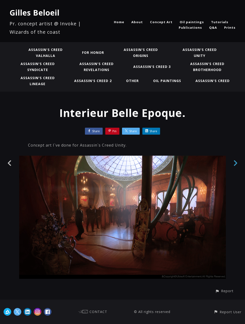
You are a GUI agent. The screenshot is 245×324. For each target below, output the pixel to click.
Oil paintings (192, 22)
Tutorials (219, 22)
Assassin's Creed (212, 80)
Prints (229, 27)
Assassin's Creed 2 (93, 80)
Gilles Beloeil (35, 12)
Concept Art (161, 22)
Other (132, 80)
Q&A (213, 27)
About (137, 22)
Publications (190, 27)
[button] (224, 291)
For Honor (93, 52)
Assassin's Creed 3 (152, 66)
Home (119, 22)
